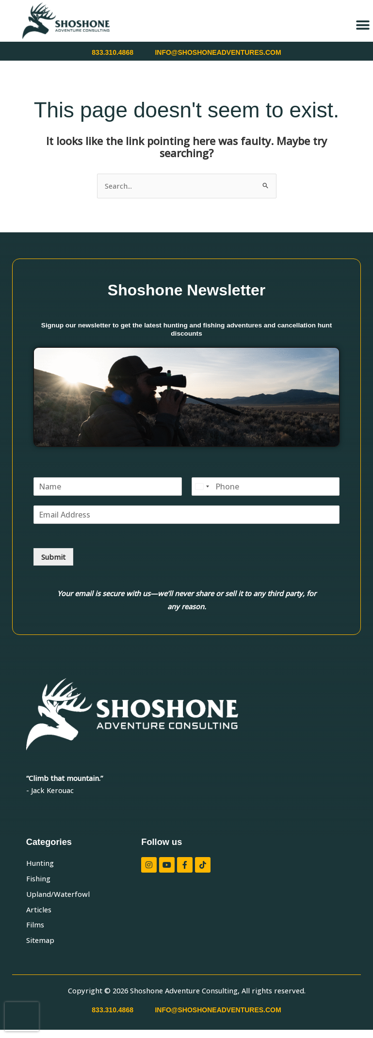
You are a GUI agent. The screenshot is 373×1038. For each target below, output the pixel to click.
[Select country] (202, 486)
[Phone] (266, 486)
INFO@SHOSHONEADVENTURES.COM (218, 52)
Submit (53, 557)
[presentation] (22, 1016)
